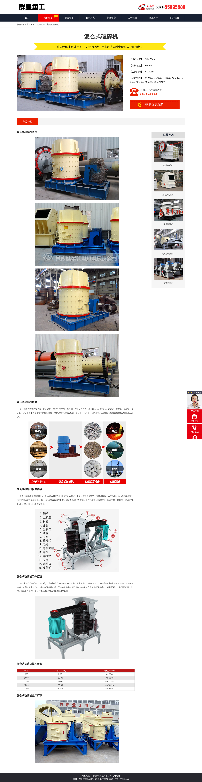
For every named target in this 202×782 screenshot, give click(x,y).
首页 (27, 18)
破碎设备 (41, 24)
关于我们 (132, 18)
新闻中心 (111, 18)
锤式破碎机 (168, 283)
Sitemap (116, 776)
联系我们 (174, 18)
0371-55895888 (122, 779)
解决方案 (90, 18)
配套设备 (69, 18)
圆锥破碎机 (168, 224)
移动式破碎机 (168, 254)
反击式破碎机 (168, 195)
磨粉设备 (48, 18)
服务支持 (153, 18)
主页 (33, 24)
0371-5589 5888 (149, 94)
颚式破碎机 (168, 165)
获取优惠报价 (154, 104)
